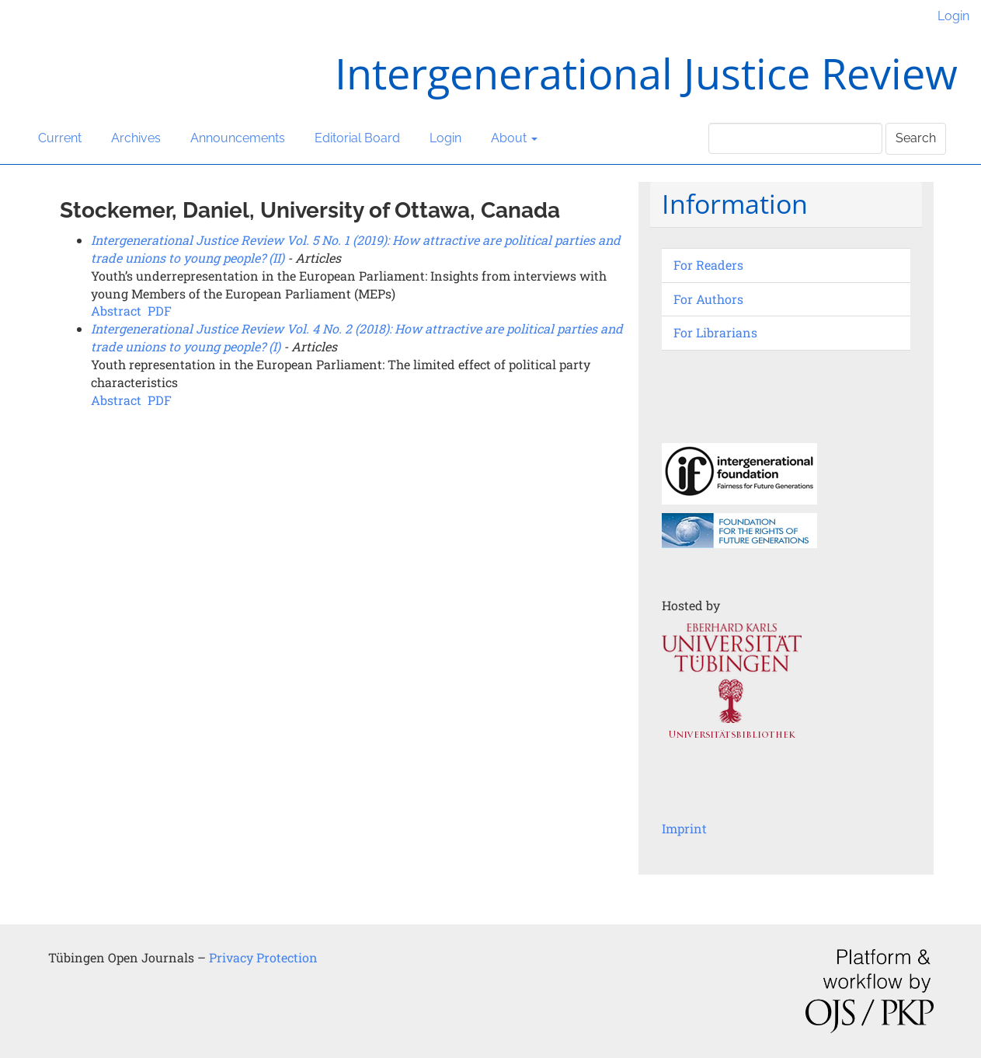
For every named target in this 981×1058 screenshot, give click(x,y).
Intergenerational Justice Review (646, 73)
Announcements (237, 138)
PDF (160, 310)
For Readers (708, 265)
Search (916, 138)
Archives (136, 138)
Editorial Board (357, 138)
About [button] (514, 138)
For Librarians (715, 332)
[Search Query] (795, 138)
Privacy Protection (263, 957)
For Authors (708, 299)
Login (953, 16)
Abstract (116, 310)
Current (60, 138)
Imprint (684, 828)
